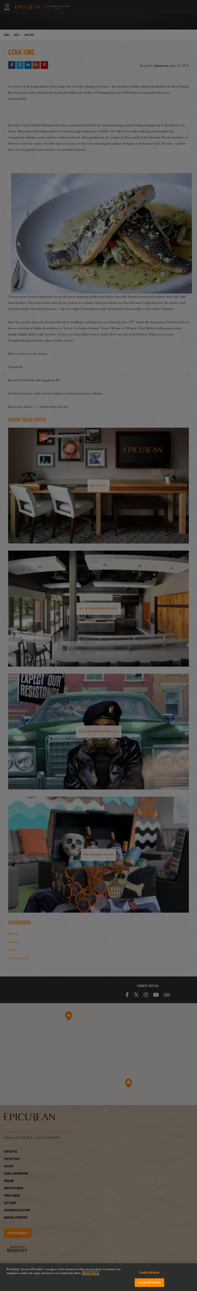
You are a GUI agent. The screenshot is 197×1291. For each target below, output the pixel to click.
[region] (98, 1277)
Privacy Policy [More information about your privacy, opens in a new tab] (90, 1273)
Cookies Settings (149, 1272)
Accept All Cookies (149, 1282)
